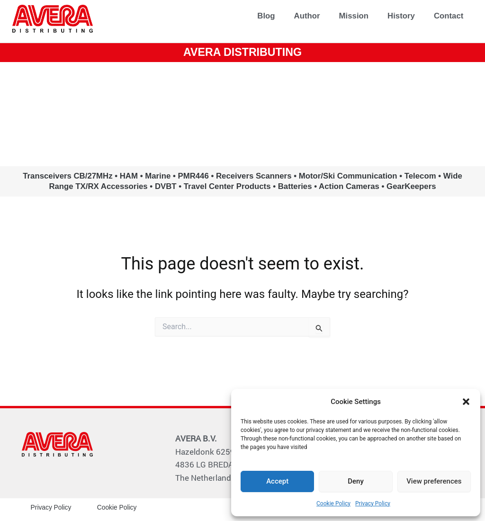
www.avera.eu (242, 113)
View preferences (433, 481)
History (401, 15)
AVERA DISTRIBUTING (242, 51)
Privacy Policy (372, 503)
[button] (466, 401)
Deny (356, 481)
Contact (448, 15)
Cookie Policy (333, 503)
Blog (266, 15)
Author (307, 15)
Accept (277, 481)
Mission (353, 15)
